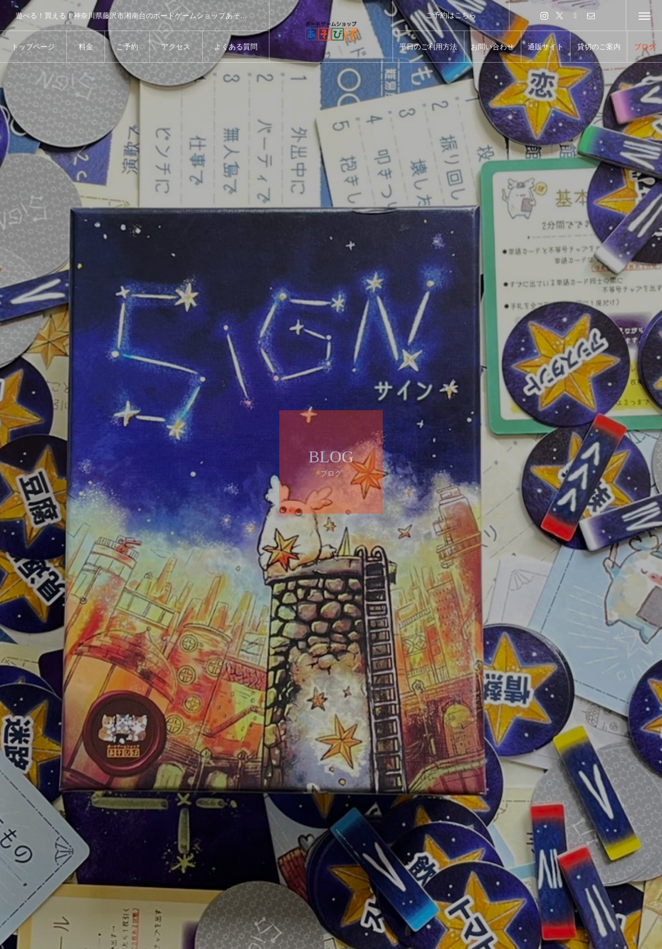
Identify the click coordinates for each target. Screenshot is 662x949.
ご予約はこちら (451, 15)
